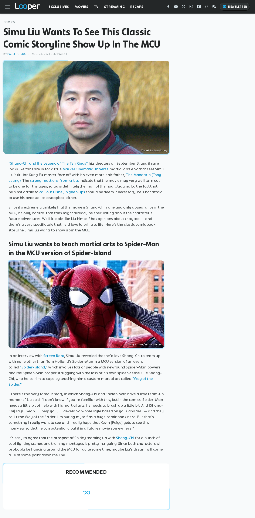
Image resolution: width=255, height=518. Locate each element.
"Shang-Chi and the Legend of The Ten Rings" (48, 163)
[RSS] (214, 7)
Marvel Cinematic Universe (85, 169)
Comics (9, 22)
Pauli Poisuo (16, 54)
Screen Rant (53, 355)
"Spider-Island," (33, 367)
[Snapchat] (206, 7)
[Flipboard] (199, 7)
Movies (81, 6)
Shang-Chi (125, 437)
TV (96, 6)
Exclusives (59, 6)
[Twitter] (183, 7)
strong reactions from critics (54, 180)
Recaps (136, 6)
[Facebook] (168, 7)
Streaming (114, 6)
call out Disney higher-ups (62, 192)
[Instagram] (191, 7)
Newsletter (234, 6)
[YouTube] (176, 7)
